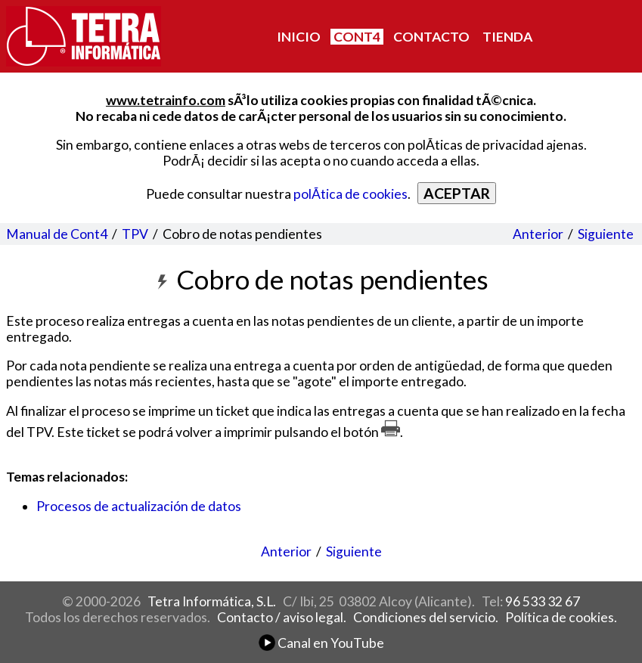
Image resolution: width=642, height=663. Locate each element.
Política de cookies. (561, 617)
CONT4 (356, 37)
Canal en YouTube (321, 643)
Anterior (538, 234)
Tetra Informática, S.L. (211, 601)
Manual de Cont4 (56, 234)
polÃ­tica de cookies (350, 194)
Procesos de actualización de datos (138, 506)
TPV (135, 234)
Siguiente (606, 234)
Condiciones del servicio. (425, 617)
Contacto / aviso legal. (281, 617)
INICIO (299, 37)
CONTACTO (431, 37)
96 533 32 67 (542, 601)
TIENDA (507, 37)
